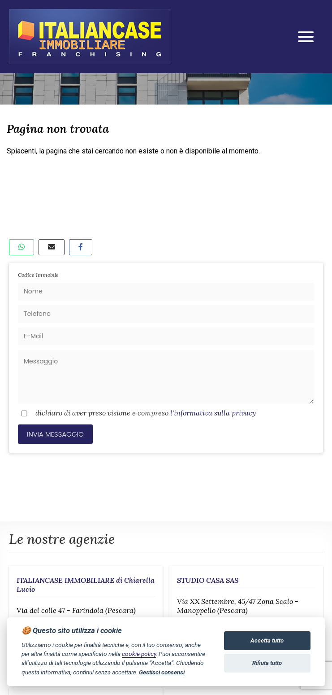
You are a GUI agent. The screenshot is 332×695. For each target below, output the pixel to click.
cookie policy (139, 653)
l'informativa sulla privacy (213, 412)
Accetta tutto (267, 640)
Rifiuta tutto (267, 663)
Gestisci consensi (162, 672)
